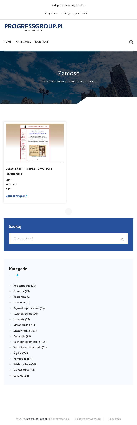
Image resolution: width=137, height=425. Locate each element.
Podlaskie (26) (22, 336)
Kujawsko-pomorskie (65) (29, 308)
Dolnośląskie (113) (24, 370)
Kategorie (23, 42)
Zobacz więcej (16, 196)
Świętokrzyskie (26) (25, 314)
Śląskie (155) (20, 353)
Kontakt (42, 42)
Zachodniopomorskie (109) (30, 342)
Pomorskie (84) (22, 359)
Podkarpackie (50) (24, 286)
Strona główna (51, 81)
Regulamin (51, 14)
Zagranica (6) (21, 297)
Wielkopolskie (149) (25, 364)
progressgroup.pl (36, 419)
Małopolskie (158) (24, 325)
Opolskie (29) (21, 291)
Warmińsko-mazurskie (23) (30, 347)
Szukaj (15, 227)
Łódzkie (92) (21, 375)
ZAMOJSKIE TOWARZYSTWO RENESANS (29, 171)
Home (8, 42)
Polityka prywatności (75, 14)
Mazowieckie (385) (25, 331)
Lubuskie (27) (21, 319)
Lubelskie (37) (21, 302)
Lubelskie (75, 81)
